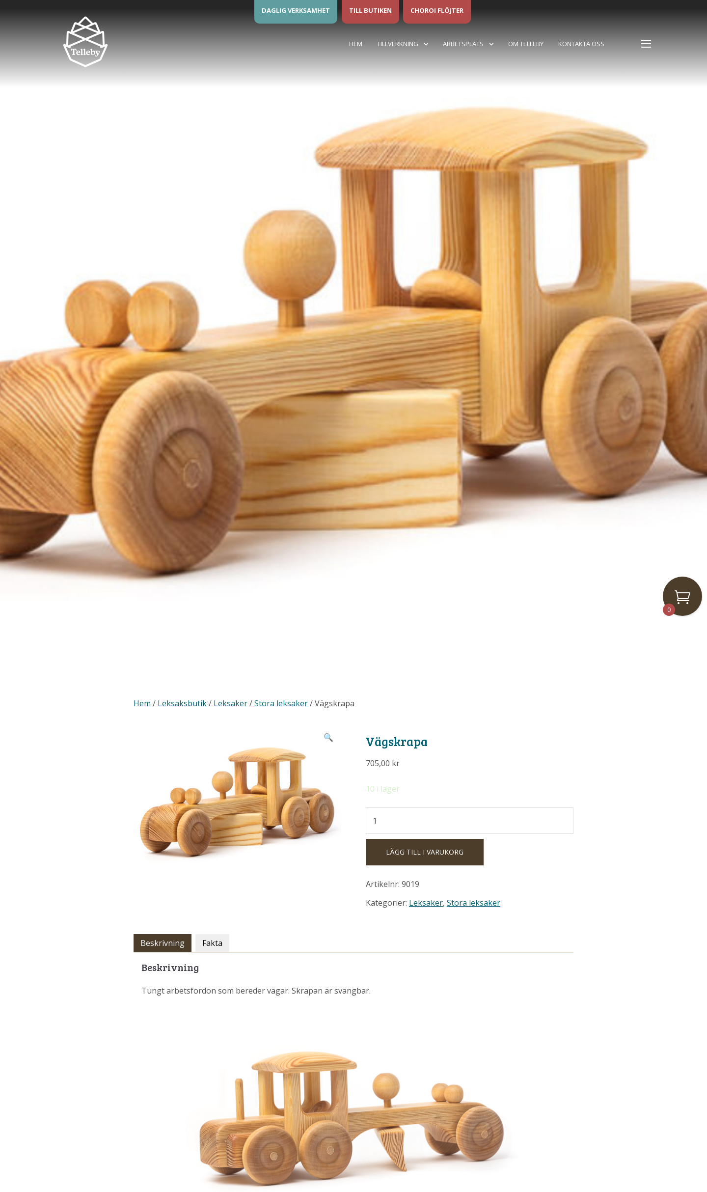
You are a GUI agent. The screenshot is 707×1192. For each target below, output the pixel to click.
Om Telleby (526, 43)
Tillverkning (397, 43)
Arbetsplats (463, 43)
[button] (328, 737)
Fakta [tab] (212, 943)
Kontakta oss (581, 43)
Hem (355, 43)
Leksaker (230, 703)
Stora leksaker (281, 703)
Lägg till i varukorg (424, 852)
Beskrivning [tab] (162, 943)
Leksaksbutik (182, 703)
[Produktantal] (469, 820)
